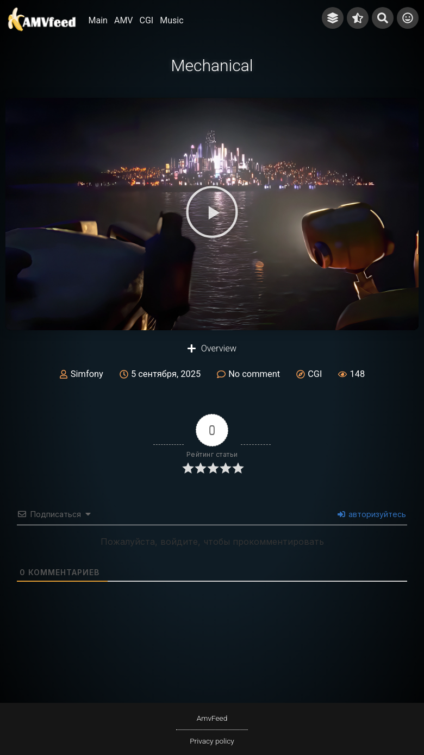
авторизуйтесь (372, 514)
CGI (147, 20)
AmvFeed (212, 718)
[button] (212, 214)
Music (171, 20)
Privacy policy (212, 741)
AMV (123, 20)
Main (98, 20)
